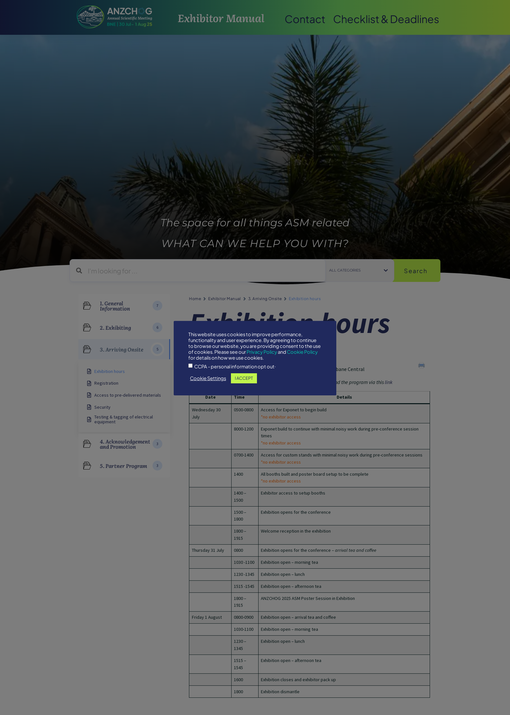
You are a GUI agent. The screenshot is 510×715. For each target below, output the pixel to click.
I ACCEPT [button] (244, 378)
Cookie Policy (302, 352)
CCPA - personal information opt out (234, 366)
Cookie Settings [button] (208, 378)
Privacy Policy (262, 352)
